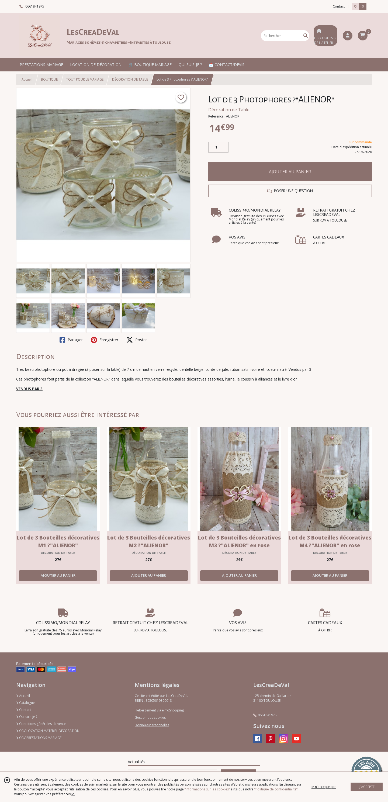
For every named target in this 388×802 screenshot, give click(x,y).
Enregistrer (104, 340)
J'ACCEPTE (367, 786)
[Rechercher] (305, 35)
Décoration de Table (229, 110)
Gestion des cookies (150, 717)
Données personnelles (152, 725)
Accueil (27, 79)
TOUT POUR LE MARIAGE (84, 79)
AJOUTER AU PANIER (290, 172)
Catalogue (25, 702)
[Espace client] (348, 36)
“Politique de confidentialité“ (275, 789)
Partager (71, 340)
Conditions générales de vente (41, 723)
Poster (136, 340)
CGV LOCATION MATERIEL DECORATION (47, 730)
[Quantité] (218, 147)
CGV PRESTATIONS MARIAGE (38, 737)
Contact (339, 6)
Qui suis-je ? (26, 716)
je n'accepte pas (323, 786)
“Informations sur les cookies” (207, 789)
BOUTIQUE (49, 79)
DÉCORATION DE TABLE (130, 79)
